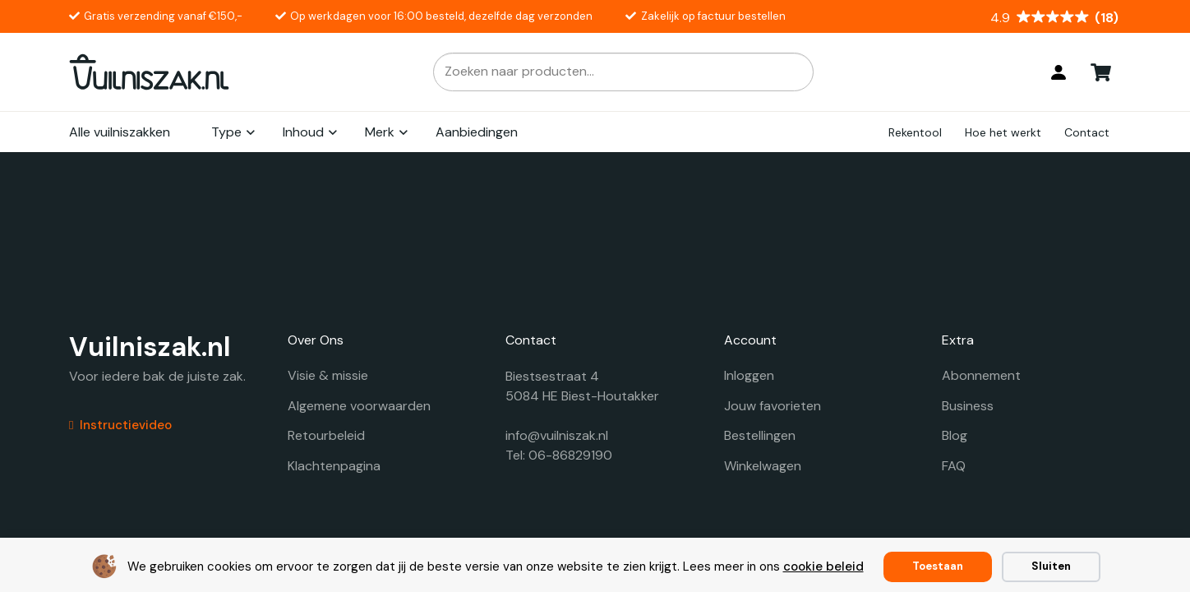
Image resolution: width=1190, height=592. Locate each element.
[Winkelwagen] (1101, 72)
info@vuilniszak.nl (556, 435)
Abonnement (981, 375)
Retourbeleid (326, 435)
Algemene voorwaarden (359, 405)
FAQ (954, 465)
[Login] (1058, 72)
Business (968, 405)
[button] (250, 132)
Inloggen (749, 375)
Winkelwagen (762, 465)
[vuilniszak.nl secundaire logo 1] (149, 71)
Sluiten (1051, 566)
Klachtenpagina (334, 465)
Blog (954, 435)
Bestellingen (760, 435)
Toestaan (937, 566)
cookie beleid (823, 566)
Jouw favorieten (772, 405)
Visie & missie (328, 375)
